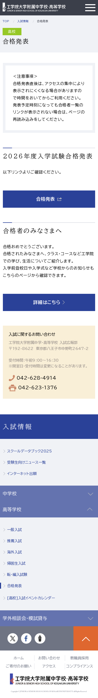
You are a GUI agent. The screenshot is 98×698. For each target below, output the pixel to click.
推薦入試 (14, 541)
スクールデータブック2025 (29, 451)
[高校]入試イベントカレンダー (31, 598)
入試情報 (23, 21)
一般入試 (14, 530)
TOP (6, 21)
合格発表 (14, 586)
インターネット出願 (22, 473)
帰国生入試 (16, 563)
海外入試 (14, 552)
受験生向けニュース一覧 (26, 462)
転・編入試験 (17, 574)
